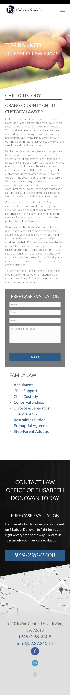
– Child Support (23, 390)
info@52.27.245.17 (35, 643)
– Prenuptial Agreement (30, 425)
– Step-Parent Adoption (30, 431)
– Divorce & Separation (29, 408)
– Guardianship (23, 414)
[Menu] (61, 10)
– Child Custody (23, 396)
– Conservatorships (26, 402)
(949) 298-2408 (35, 636)
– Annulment (21, 384)
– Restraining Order (27, 419)
